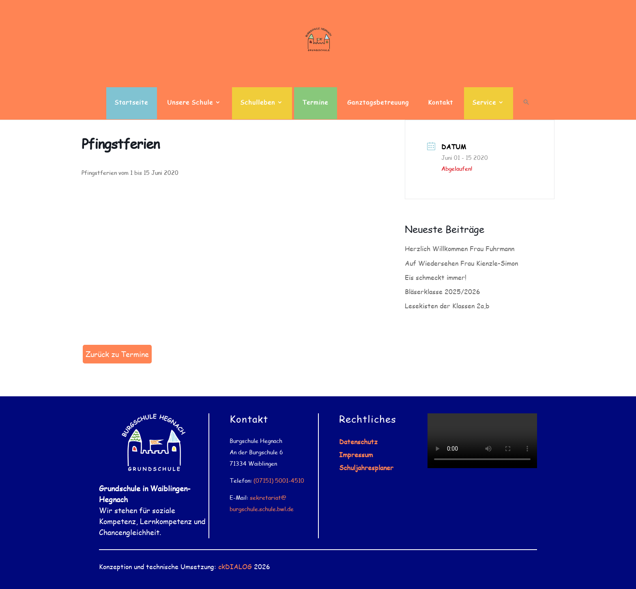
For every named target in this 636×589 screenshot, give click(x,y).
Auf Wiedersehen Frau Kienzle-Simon (461, 263)
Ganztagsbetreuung (378, 102)
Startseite (131, 102)
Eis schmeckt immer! (435, 277)
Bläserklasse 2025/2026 (442, 291)
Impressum (356, 454)
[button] (526, 109)
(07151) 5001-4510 (279, 480)
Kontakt (440, 102)
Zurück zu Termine (117, 354)
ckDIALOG (235, 566)
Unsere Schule (190, 102)
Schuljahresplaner (366, 467)
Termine (315, 102)
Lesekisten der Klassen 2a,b (447, 305)
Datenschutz (358, 441)
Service (484, 102)
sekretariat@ (268, 497)
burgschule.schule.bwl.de (262, 509)
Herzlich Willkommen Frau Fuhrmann (459, 248)
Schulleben (257, 102)
